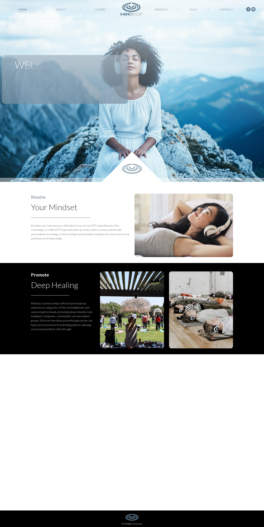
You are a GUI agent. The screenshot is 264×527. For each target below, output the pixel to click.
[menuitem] (22, 9)
